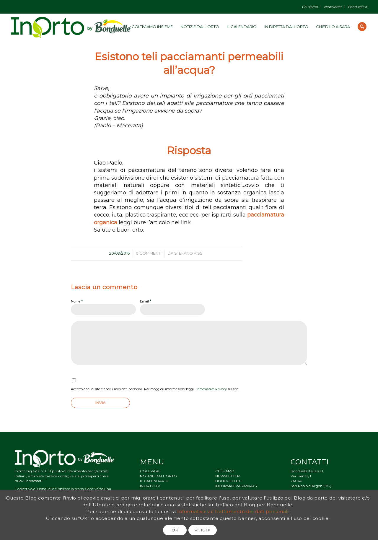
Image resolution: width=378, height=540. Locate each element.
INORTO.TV (150, 486)
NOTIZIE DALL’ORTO (158, 476)
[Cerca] (362, 26)
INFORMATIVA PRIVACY (236, 486)
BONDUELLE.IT (228, 481)
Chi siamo (310, 7)
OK (175, 530)
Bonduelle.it (357, 7)
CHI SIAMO (224, 471)
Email (145, 301)
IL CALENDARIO (154, 481)
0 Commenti (148, 253)
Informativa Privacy (211, 389)
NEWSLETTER (227, 476)
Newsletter (333, 7)
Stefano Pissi (188, 253)
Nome (77, 301)
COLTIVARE (150, 471)
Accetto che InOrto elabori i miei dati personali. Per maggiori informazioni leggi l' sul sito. (155, 389)
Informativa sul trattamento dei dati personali (233, 511)
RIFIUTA (203, 530)
